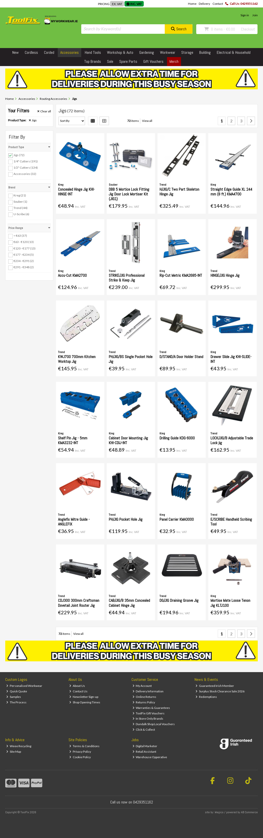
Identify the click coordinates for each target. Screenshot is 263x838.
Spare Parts (128, 61)
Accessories (69, 52)
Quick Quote (16, 691)
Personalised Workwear (24, 686)
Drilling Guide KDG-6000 (177, 438)
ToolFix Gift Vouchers (148, 713)
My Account (142, 686)
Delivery (204, 4)
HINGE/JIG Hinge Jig (225, 275)
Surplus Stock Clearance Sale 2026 (220, 691)
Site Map (13, 751)
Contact (217, 4)
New (15, 52)
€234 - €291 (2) (24, 261)
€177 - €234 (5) (24, 254)
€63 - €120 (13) (24, 242)
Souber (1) (20, 201)
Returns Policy (143, 702)
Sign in (244, 15)
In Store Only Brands (148, 718)
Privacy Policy (80, 751)
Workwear (167, 52)
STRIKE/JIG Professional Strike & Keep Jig (126, 278)
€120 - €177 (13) (25, 248)
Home (192, 4)
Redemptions (206, 697)
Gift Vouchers (153, 61)
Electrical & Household (233, 52)
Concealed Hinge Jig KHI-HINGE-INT (76, 192)
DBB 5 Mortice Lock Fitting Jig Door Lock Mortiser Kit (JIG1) (129, 194)
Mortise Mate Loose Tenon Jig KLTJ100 (230, 603)
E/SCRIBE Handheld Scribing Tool (231, 522)
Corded (49, 52)
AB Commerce (249, 812)
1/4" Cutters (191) (26, 161)
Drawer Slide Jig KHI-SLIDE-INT (231, 359)
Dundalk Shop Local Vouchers (153, 724)
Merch (174, 61)
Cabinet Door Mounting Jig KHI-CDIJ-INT (128, 440)
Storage (187, 52)
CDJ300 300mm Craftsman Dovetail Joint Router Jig (78, 603)
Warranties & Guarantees (151, 708)
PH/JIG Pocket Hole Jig (125, 519)
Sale (110, 61)
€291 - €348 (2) (24, 267)
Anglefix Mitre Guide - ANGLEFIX (74, 522)
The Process (16, 702)
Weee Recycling (18, 746)
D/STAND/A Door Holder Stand (181, 356)
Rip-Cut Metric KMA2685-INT (181, 275)
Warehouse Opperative (149, 757)
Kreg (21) (20, 195)
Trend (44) (21, 208)
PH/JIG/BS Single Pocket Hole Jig (130, 359)
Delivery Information (148, 691)
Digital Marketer (145, 746)
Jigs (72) (19, 155)
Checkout (248, 29)
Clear (44, 111)
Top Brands (92, 61)
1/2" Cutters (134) (26, 167)
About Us (77, 686)
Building (205, 52)
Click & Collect (143, 729)
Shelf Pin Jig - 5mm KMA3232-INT (72, 440)
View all (147, 121)
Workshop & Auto (120, 52)
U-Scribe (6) (21, 214)
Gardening (146, 52)
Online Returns (144, 697)
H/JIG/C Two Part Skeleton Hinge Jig (179, 192)
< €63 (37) (20, 235)
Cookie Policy (80, 757)
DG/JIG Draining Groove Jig (179, 600)
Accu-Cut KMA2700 (72, 275)
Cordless (31, 52)
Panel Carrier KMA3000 (177, 519)
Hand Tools (93, 52)
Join (255, 15)
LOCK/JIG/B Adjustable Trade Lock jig (231, 440)
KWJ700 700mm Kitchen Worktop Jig (77, 359)
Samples (13, 697)
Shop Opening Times (84, 702)
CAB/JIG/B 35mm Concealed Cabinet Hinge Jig (129, 603)
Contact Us (78, 691)
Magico (219, 812)
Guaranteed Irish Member (215, 686)
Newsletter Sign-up (83, 697)
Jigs (33, 120)
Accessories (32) (25, 174)
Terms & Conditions (84, 746)
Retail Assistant (144, 751)
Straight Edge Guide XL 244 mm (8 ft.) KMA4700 (231, 192)
